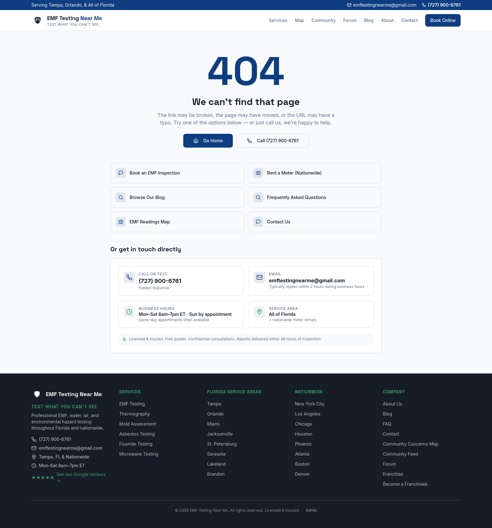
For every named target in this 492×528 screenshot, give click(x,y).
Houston (304, 434)
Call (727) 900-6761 (272, 140)
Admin (311, 510)
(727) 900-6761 (441, 5)
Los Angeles (307, 413)
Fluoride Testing (135, 444)
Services (278, 20)
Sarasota (216, 454)
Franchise (393, 474)
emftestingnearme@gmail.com (382, 5)
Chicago (303, 423)
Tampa (214, 403)
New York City (309, 403)
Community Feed (400, 454)
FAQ (387, 423)
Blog (369, 20)
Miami (213, 423)
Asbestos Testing (137, 434)
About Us (392, 403)
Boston (302, 464)
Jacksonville (220, 434)
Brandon (216, 474)
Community (324, 20)
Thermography (134, 413)
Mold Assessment (137, 423)
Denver (302, 474)
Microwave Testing (138, 454)
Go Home (208, 140)
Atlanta (302, 454)
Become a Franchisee (405, 484)
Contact (409, 20)
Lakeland (216, 464)
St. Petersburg (222, 444)
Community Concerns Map (410, 444)
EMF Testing (132, 403)
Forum (349, 20)
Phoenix (303, 444)
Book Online (443, 20)
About (387, 20)
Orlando (215, 413)
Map (299, 20)
